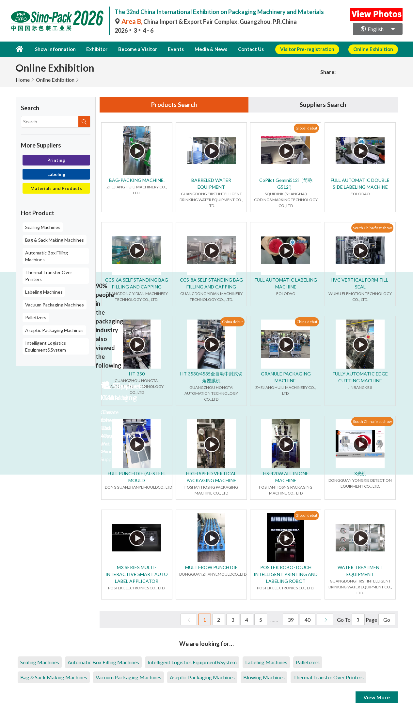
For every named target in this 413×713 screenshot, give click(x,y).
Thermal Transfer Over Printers (48, 275)
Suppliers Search (323, 104)
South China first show (372, 227)
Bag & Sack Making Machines (54, 239)
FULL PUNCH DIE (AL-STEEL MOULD (137, 477)
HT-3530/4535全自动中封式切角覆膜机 (211, 377)
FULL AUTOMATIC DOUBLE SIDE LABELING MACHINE (360, 183)
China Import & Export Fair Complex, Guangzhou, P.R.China (206, 21)
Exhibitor (94, 49)
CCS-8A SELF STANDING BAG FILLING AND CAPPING (211, 283)
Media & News (203, 49)
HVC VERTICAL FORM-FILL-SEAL (360, 283)
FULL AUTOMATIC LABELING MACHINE (286, 283)
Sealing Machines (42, 226)
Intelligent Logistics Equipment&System (45, 345)
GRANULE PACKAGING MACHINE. (286, 377)
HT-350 (137, 373)
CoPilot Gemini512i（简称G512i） (285, 183)
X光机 (360, 473)
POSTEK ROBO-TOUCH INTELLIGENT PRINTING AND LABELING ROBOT (286, 574)
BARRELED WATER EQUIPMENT (211, 183)
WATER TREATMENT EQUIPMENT (360, 571)
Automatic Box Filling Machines (46, 255)
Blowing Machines (264, 677)
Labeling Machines (44, 291)
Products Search (174, 104)
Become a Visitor (134, 49)
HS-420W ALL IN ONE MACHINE (286, 477)
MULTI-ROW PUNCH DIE (211, 567)
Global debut (306, 128)
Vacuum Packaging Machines (54, 304)
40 (307, 620)
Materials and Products (56, 187)
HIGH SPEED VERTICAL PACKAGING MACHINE (211, 477)
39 (291, 620)
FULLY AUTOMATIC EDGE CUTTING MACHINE (360, 377)
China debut (232, 321)
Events (171, 49)
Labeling (56, 173)
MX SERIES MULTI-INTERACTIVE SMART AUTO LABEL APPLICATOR (136, 574)
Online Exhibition (55, 79)
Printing (56, 159)
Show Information (54, 49)
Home (23, 79)
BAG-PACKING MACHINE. (137, 180)
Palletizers (35, 317)
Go (386, 620)
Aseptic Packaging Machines (54, 329)
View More (376, 697)
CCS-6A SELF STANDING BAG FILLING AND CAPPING (136, 283)
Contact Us (242, 49)
